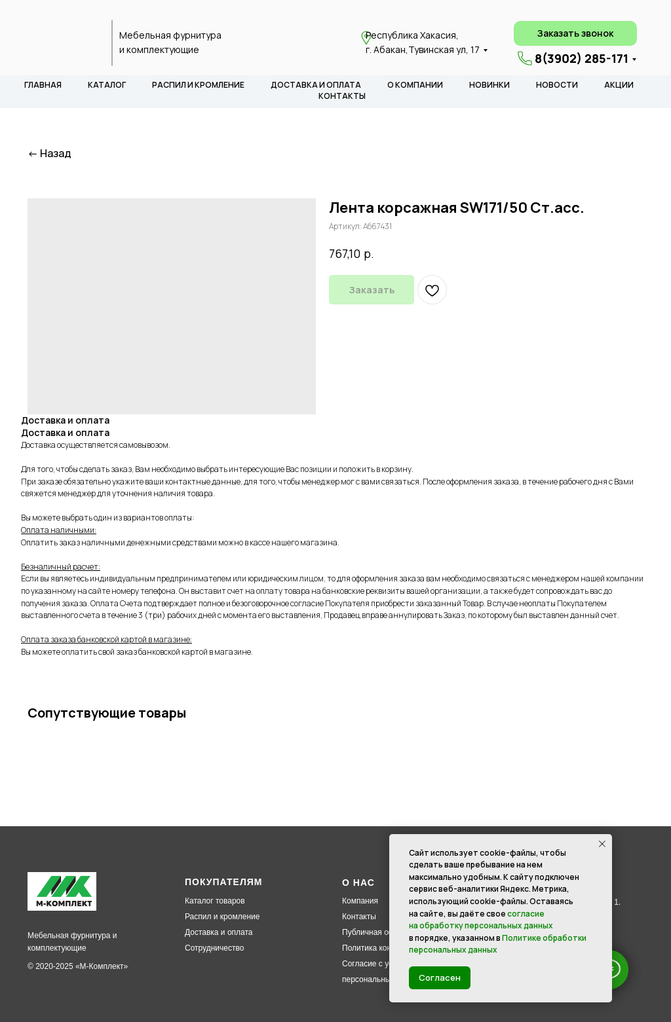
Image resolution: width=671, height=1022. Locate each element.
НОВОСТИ (557, 84)
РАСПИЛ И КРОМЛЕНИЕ (198, 84)
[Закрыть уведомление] (602, 843)
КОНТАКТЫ (342, 95)
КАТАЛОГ (107, 84)
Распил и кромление (222, 916)
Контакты (359, 916)
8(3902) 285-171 (581, 58)
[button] (575, 33)
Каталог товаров (215, 900)
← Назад (49, 153)
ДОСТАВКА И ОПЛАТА (316, 84)
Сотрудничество (214, 948)
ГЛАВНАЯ (43, 84)
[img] (65, 43)
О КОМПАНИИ (415, 84)
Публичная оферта (377, 932)
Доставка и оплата (219, 932)
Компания (360, 900)
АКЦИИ (619, 84)
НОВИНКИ (489, 84)
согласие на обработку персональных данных (481, 920)
